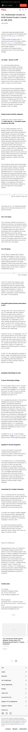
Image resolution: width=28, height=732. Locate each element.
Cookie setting (23, 729)
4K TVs (12, 325)
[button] (16, 661)
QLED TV (10, 43)
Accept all (8, 729)
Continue (23, 5)
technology (15, 435)
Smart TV (14, 36)
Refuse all (14, 729)
